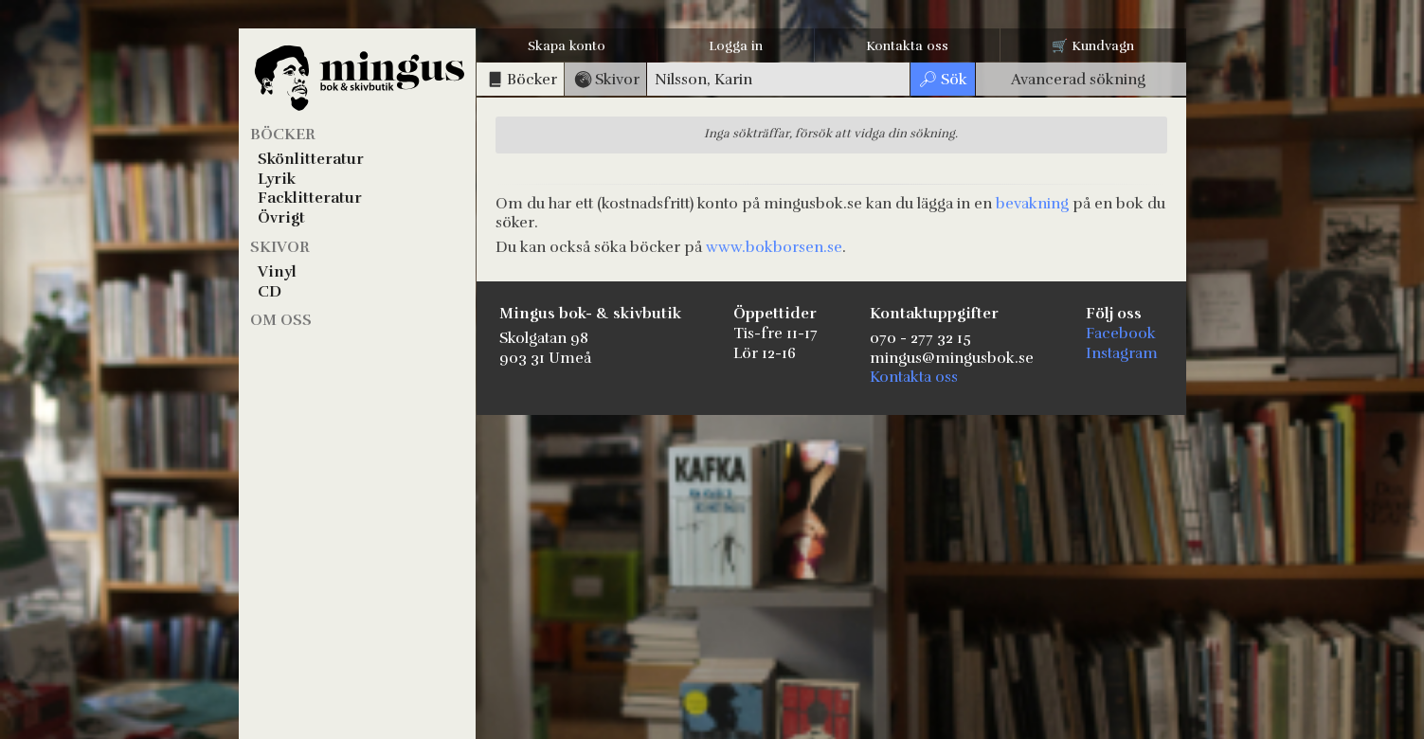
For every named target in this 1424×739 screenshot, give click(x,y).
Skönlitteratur (311, 159)
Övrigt (281, 217)
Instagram (1122, 353)
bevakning (1032, 203)
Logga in (736, 46)
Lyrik (277, 179)
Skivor (280, 247)
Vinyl (277, 271)
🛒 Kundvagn (1093, 46)
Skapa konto (566, 46)
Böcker (282, 134)
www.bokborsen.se (774, 247)
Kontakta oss (907, 46)
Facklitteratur (310, 198)
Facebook (1121, 333)
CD (269, 291)
